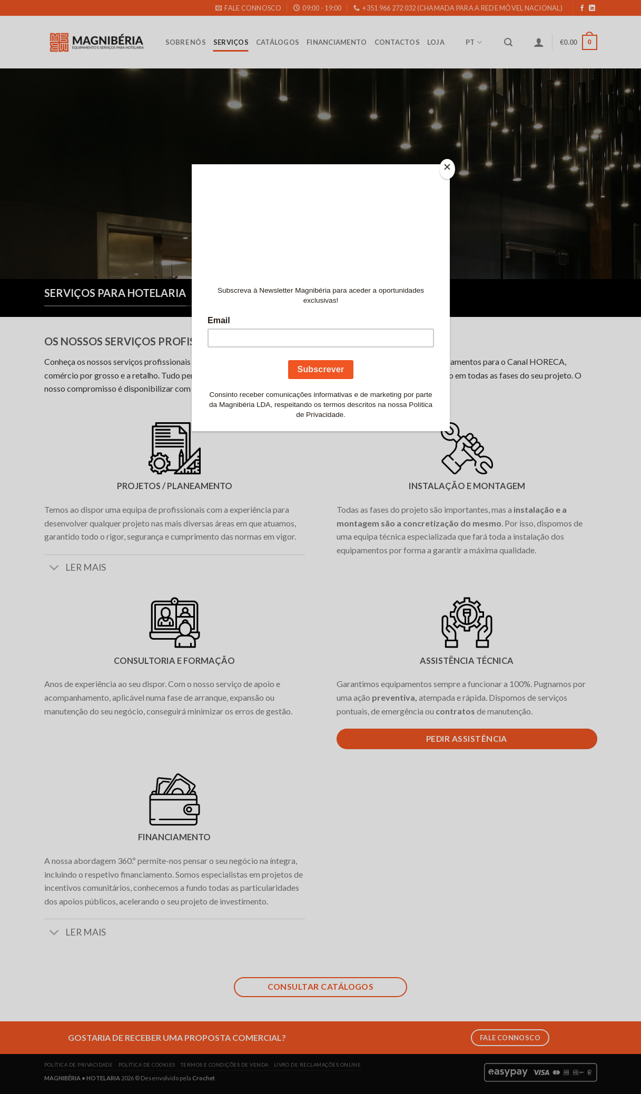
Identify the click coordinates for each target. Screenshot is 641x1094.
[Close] (447, 169)
